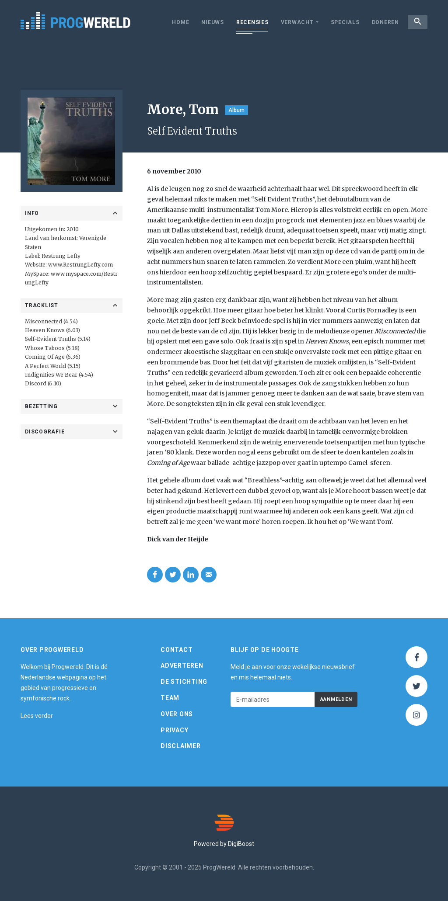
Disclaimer (181, 745)
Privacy (174, 730)
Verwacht (295, 22)
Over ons (177, 713)
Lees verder (37, 715)
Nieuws (211, 22)
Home (178, 22)
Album (236, 110)
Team (170, 697)
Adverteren (182, 665)
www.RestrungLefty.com (80, 264)
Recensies (250, 22)
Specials (343, 22)
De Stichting (184, 681)
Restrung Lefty (61, 256)
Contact (176, 649)
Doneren (383, 22)
